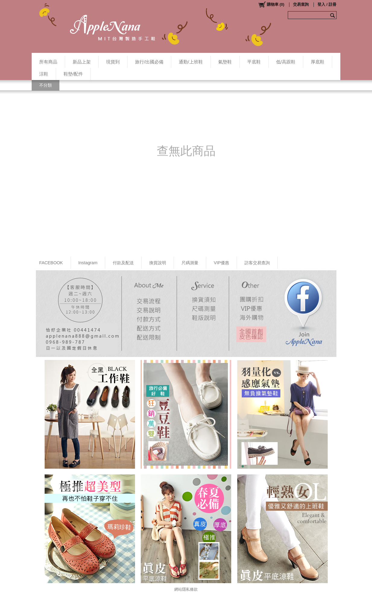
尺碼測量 (189, 262)
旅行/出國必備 (149, 61)
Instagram (88, 262)
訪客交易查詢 (257, 262)
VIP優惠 (221, 262)
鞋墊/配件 (73, 73)
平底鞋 (254, 61)
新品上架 (82, 61)
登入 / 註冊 (326, 4)
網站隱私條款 (186, 589)
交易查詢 (301, 4)
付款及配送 (123, 262)
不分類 (45, 85)
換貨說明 (157, 262)
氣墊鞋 (225, 61)
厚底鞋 (317, 61)
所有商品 (48, 61)
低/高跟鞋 (285, 61)
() (271, 4)
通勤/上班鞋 (191, 61)
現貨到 (113, 61)
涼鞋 (43, 73)
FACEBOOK (51, 262)
